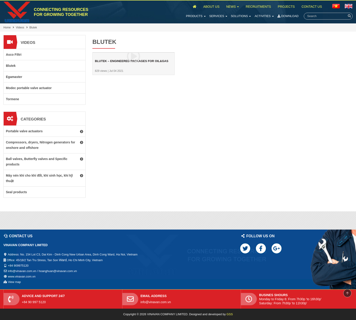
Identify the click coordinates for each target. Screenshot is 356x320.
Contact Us (312, 6)
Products (196, 16)
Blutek (33, 27)
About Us (211, 6)
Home (7, 27)
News (232, 6)
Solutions (241, 16)
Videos (20, 27)
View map (14, 282)
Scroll (347, 293)
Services (218, 16)
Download (288, 16)
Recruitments (258, 6)
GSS (230, 314)
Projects (286, 6)
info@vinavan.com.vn (156, 302)
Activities (264, 16)
